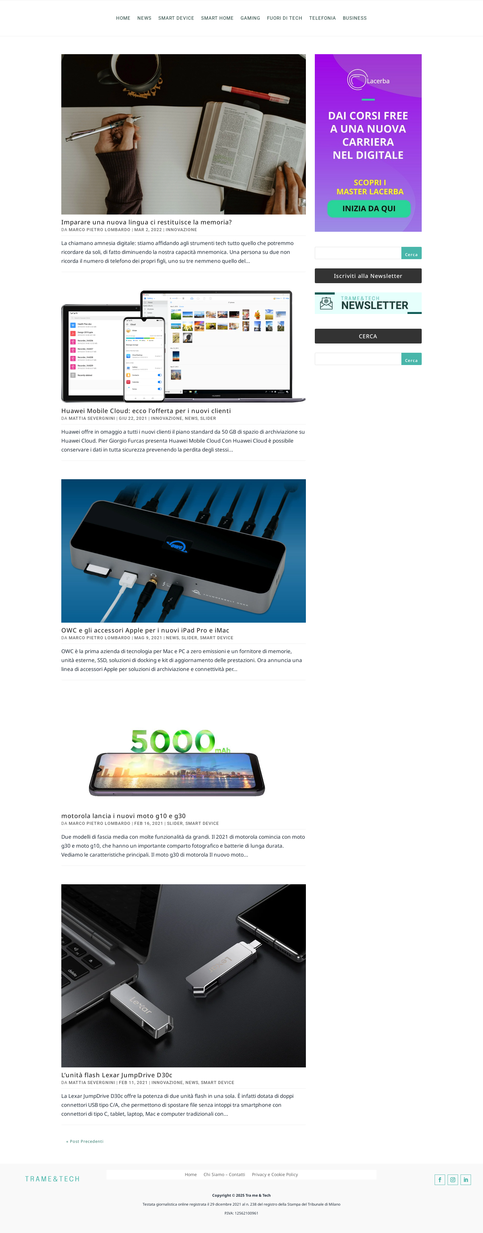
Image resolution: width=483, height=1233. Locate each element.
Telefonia (322, 18)
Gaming (250, 18)
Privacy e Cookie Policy (275, 1174)
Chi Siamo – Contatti (224, 1174)
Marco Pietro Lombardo (100, 229)
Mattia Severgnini (92, 418)
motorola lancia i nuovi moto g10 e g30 (123, 816)
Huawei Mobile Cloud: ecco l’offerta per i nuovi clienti (146, 411)
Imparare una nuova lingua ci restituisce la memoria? (146, 222)
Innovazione (181, 229)
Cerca (411, 254)
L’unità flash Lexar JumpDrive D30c (116, 1075)
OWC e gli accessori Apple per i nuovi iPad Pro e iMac (145, 630)
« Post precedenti (85, 1141)
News (144, 18)
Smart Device (176, 18)
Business (355, 18)
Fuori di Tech (284, 18)
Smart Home (217, 18)
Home (123, 18)
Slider (208, 418)
